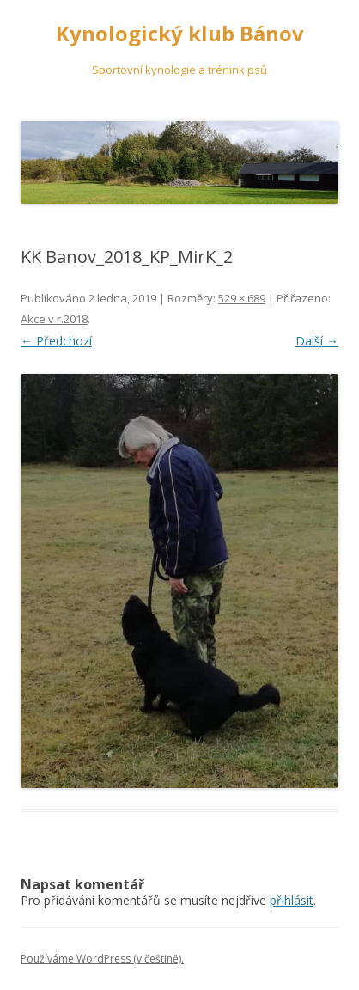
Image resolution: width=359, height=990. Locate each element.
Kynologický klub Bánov (180, 34)
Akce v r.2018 (54, 319)
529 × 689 (241, 298)
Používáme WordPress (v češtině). (102, 958)
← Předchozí (56, 341)
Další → (316, 341)
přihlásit (291, 900)
